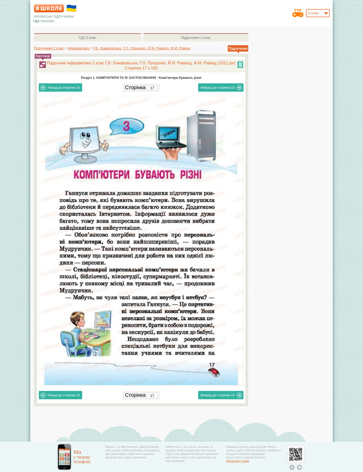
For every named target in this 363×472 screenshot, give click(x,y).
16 (60, 87)
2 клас (87, 38)
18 (221, 87)
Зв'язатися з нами (237, 460)
